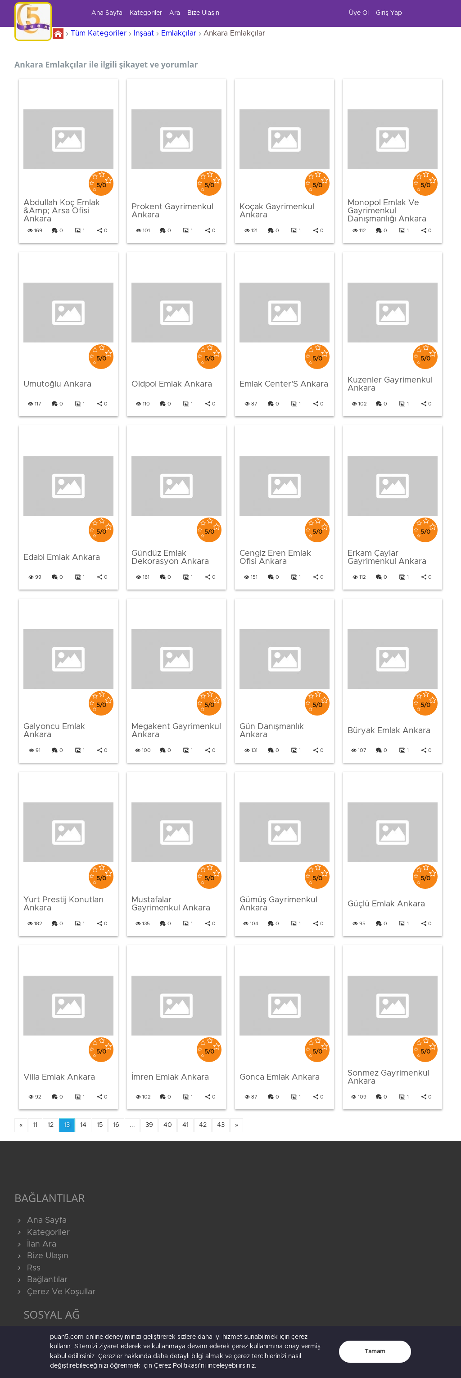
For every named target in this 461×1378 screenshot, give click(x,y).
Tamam (375, 1352)
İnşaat (144, 33)
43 (221, 1125)
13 (67, 1125)
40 (167, 1125)
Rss (27, 1268)
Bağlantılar (41, 1280)
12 (51, 1125)
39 (149, 1125)
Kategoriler (146, 13)
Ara (174, 13)
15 (100, 1125)
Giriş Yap (389, 13)
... (132, 1125)
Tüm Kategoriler (99, 33)
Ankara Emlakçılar (234, 33)
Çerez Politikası (176, 1366)
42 (203, 1125)
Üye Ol (359, 13)
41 (185, 1125)
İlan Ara (35, 1244)
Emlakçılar (178, 33)
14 (83, 1125)
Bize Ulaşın (203, 13)
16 (116, 1125)
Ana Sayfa (106, 13)
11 (35, 1125)
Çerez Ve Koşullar (54, 1292)
